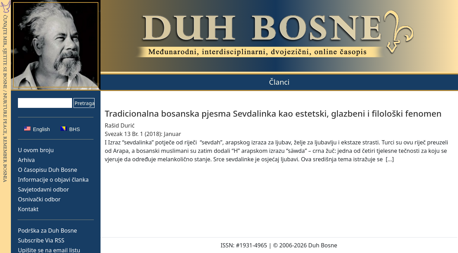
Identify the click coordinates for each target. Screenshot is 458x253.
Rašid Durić (120, 125)
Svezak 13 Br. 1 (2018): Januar (143, 134)
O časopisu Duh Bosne (47, 170)
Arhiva (26, 160)
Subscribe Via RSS (41, 240)
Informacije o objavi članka (53, 179)
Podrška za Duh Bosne (47, 230)
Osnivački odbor (39, 199)
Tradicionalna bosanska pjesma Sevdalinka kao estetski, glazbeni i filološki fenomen (273, 113)
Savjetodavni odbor (43, 189)
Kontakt (28, 209)
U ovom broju (36, 150)
